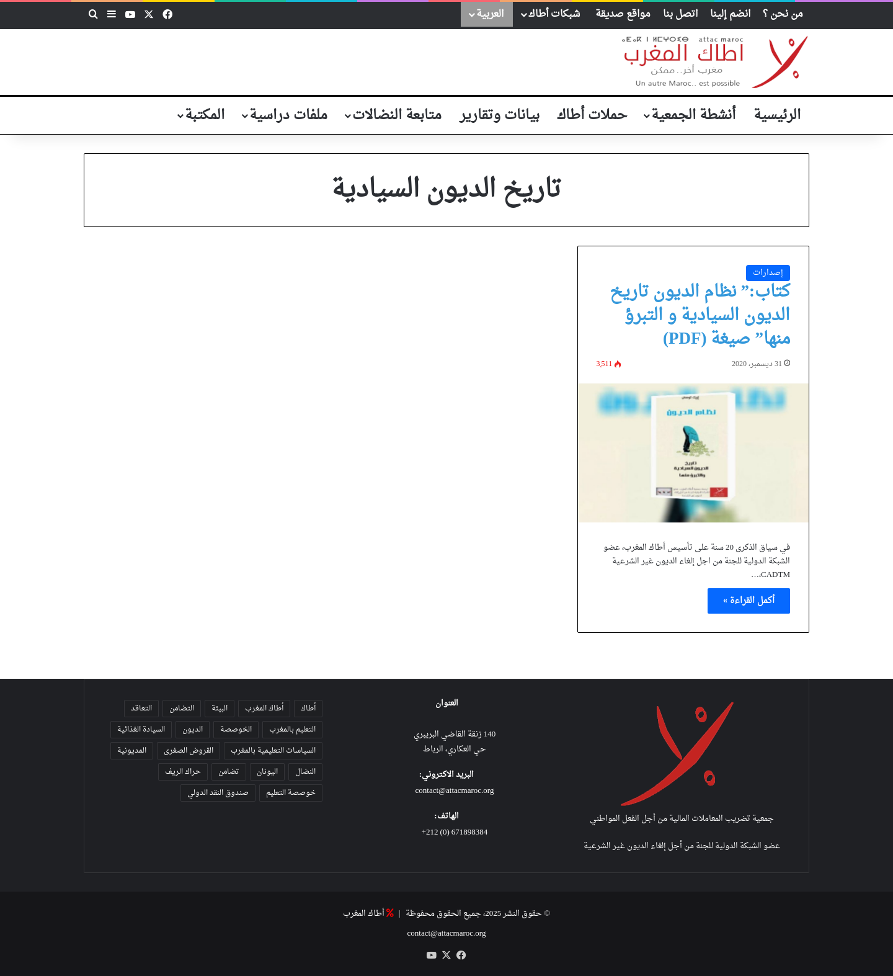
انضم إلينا (730, 14)
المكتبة (204, 115)
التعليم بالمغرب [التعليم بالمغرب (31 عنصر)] (292, 729)
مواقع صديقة (623, 14)
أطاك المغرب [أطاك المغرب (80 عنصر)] (264, 708)
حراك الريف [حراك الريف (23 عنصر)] (183, 772)
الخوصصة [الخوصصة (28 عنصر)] (236, 729)
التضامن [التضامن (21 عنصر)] (181, 708)
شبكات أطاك (554, 14)
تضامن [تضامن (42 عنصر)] (228, 772)
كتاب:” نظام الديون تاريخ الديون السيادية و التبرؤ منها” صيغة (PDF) (700, 316)
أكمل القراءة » (749, 601)
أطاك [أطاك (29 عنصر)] (308, 708)
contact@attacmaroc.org (454, 791)
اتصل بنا (680, 14)
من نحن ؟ (783, 14)
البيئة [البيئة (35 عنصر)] (219, 708)
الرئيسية (777, 115)
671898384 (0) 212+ (455, 832)
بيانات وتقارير (500, 115)
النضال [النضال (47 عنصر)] (305, 772)
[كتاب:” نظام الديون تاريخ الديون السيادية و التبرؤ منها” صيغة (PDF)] (693, 452)
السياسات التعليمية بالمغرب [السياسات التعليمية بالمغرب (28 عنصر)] (273, 751)
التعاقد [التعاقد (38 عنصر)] (141, 708)
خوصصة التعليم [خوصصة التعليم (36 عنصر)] (291, 793)
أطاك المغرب (363, 913)
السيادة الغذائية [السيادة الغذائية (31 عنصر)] (141, 729)
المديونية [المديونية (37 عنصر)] (131, 751)
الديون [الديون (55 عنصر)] (192, 729)
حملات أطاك (592, 115)
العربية (490, 14)
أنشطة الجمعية (693, 115)
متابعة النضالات (397, 115)
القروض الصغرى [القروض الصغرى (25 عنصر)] (188, 751)
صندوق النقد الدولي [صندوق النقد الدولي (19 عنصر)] (218, 793)
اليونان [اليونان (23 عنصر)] (267, 772)
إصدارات (768, 272)
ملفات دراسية (288, 115)
